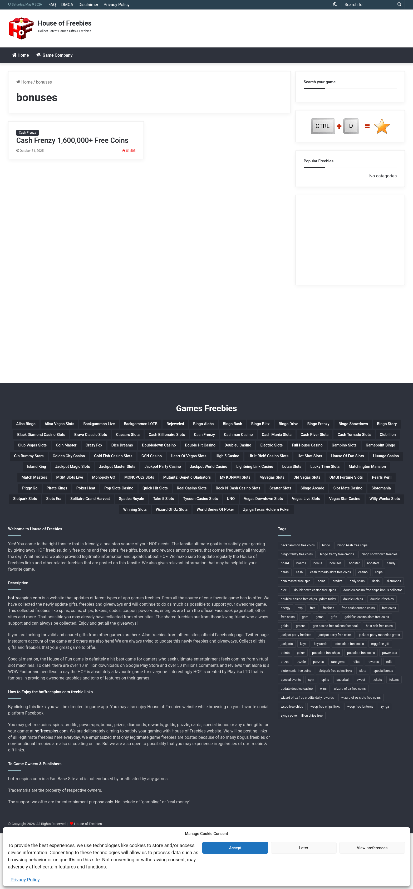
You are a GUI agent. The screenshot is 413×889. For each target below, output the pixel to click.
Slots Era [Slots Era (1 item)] (318, 539)
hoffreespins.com (24, 653)
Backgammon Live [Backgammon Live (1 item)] (130, 425)
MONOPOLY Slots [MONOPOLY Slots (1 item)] (140, 514)
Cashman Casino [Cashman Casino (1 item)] (86, 450)
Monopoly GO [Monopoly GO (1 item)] (93, 514)
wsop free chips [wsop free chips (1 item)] (292, 762)
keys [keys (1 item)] (303, 699)
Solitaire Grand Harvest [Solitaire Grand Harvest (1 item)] (366, 539)
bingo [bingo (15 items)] (326, 601)
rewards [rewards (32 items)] (373, 717)
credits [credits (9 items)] (337, 637)
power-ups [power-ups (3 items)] (389, 708)
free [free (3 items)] (313, 663)
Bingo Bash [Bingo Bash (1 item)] (306, 425)
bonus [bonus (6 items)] (317, 619)
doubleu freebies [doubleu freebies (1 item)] (382, 655)
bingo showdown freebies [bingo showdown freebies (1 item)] (379, 610)
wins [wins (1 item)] (323, 744)
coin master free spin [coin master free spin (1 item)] (296, 637)
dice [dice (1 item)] (284, 646)
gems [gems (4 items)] (319, 672)
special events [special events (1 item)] (291, 735)
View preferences (372, 848)
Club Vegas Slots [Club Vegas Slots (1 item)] (327, 450)
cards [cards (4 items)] (285, 628)
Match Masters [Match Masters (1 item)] (374, 501)
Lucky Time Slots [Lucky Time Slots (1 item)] (263, 501)
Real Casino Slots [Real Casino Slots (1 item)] (355, 526)
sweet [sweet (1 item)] (361, 735)
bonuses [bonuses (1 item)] (336, 619)
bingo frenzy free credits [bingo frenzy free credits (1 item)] (337, 610)
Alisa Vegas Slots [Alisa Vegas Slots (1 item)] (77, 425)
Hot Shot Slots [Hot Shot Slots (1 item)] (110, 488)
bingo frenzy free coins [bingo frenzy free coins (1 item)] (297, 610)
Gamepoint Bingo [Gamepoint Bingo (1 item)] (50, 476)
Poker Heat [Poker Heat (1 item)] (215, 526)
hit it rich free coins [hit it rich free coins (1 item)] (379, 681)
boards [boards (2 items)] (301, 619)
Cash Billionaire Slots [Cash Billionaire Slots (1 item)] (360, 438)
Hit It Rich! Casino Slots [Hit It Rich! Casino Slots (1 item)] (55, 488)
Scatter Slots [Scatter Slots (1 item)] (106, 539)
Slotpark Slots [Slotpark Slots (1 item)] (280, 539)
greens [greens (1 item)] (301, 681)
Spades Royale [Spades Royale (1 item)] (36, 551)
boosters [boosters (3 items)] (373, 619)
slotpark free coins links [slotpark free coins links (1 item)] (335, 726)
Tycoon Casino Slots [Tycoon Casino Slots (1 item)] (128, 551)
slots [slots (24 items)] (362, 726)
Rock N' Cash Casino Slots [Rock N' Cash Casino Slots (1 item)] (50, 539)
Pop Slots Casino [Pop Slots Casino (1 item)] (259, 526)
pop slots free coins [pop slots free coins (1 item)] (361, 708)
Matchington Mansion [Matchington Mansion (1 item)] (320, 501)
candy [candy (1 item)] (391, 619)
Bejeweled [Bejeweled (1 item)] (231, 425)
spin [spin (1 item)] (311, 735)
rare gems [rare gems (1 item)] (338, 717)
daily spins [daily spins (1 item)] (357, 637)
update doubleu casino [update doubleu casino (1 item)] (297, 744)
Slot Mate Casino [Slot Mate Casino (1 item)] (196, 539)
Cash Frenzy (27, 132)
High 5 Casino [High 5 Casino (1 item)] (366, 476)
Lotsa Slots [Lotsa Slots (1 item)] (219, 501)
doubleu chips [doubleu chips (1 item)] (353, 655)
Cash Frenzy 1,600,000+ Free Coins (72, 140)
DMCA (67, 4)
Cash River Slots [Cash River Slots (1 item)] (188, 450)
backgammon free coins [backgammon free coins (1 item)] (298, 601)
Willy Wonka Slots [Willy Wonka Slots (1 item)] (373, 551)
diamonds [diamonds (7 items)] (394, 637)
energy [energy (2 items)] (285, 663)
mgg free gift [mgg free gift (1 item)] (380, 699)
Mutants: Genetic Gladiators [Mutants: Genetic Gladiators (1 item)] (205, 514)
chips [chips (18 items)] (379, 628)
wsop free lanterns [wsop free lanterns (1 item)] (360, 762)
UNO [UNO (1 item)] (168, 551)
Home (20, 55)
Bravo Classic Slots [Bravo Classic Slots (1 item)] (258, 438)
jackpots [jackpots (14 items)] (287, 699)
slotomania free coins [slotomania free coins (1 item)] (296, 726)
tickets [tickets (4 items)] (377, 735)
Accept (235, 848)
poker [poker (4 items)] (301, 708)
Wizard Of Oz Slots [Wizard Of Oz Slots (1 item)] (159, 564)
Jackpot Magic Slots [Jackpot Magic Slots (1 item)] (301, 488)
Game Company (54, 55)
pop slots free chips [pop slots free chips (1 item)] (326, 708)
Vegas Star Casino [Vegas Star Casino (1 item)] (319, 551)
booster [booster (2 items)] (354, 619)
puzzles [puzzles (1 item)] (318, 717)
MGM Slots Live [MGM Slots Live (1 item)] (48, 514)
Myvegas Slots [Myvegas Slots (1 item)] (318, 514)
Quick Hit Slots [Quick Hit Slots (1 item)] (306, 526)
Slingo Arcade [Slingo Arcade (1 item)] (148, 539)
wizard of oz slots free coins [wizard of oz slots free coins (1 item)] (361, 753)
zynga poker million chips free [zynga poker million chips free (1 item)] (302, 771)
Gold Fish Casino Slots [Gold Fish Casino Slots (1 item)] (214, 476)
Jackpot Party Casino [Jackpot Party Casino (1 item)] (46, 501)
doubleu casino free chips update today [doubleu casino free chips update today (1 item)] (308, 655)
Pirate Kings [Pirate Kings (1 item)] (177, 526)
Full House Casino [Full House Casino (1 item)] (320, 463)
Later (303, 848)
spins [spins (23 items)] (325, 735)
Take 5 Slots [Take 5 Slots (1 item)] (78, 551)
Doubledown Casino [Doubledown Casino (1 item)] (123, 463)
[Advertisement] (274, 26)
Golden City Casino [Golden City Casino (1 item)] (155, 476)
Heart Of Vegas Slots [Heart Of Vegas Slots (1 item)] (315, 476)
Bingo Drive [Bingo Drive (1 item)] (380, 425)
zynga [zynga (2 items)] (385, 762)
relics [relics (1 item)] (356, 717)
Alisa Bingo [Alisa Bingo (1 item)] (32, 425)
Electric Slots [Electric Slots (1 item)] (273, 463)
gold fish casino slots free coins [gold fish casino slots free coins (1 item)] (367, 672)
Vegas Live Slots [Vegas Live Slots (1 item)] (268, 551)
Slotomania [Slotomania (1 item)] (240, 539)
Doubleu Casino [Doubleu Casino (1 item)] (228, 463)
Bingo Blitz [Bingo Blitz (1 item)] (343, 425)
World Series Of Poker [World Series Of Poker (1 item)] (218, 564)
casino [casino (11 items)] (362, 628)
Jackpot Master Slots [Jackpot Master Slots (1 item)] (361, 488)
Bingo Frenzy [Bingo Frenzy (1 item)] (43, 438)
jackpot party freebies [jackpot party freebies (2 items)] (296, 690)
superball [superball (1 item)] (342, 735)
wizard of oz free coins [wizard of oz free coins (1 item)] (350, 744)
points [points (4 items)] (285, 708)
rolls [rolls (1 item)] (389, 717)
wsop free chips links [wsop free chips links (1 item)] (325, 762)
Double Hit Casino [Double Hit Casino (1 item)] (179, 463)
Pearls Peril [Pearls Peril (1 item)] (107, 526)
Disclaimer (88, 4)
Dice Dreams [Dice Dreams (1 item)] (75, 463)
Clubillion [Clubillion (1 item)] (285, 450)
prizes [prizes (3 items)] (285, 717)
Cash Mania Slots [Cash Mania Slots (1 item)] (137, 450)
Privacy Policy (25, 879)
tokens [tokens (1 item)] (394, 735)
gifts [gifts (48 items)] (334, 672)
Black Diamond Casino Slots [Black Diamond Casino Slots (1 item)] (192, 438)
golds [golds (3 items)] (284, 681)
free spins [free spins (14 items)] (288, 672)
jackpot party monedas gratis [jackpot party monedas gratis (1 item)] (379, 690)
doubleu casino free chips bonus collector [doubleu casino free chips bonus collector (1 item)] (372, 646)
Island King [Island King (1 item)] (253, 488)
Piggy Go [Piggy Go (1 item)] (141, 526)
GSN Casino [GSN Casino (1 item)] (266, 476)
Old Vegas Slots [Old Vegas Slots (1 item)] (365, 514)
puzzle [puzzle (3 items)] (301, 717)
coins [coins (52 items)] (322, 637)
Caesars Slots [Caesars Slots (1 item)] (308, 438)
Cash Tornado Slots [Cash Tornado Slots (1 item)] (241, 450)
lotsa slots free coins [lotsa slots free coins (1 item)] (349, 699)
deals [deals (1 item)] (376, 637)
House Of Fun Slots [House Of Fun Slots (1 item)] (160, 488)
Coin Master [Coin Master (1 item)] (371, 450)
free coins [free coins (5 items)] (389, 663)
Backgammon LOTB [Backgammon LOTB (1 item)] (185, 425)
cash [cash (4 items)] (299, 628)
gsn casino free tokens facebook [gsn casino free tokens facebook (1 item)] (335, 681)
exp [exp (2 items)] (300, 663)
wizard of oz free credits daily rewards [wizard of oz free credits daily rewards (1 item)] (307, 753)
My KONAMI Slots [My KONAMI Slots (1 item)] (269, 514)
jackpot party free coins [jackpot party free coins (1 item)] (335, 690)
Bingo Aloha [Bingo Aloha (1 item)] (268, 425)
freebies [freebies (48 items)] (328, 663)
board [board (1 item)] (285, 619)
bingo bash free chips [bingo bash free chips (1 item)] (352, 601)
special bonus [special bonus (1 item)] (383, 726)
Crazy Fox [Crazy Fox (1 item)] (37, 463)
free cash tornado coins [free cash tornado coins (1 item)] (358, 663)
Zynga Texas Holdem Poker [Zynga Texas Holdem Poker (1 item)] (286, 564)
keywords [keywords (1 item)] (320, 699)
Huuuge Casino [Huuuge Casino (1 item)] (212, 488)
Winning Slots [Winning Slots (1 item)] (110, 564)
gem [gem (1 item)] (305, 672)
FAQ (52, 4)
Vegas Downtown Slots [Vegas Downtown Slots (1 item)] (211, 551)
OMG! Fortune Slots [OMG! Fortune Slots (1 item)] (60, 526)
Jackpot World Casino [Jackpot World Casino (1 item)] (108, 501)
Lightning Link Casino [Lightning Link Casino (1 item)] (170, 501)
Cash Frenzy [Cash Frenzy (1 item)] (41, 450)
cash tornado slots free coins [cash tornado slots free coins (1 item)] (330, 628)
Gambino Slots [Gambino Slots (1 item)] (369, 463)
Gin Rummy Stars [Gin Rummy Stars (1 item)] (101, 476)
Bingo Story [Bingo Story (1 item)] (134, 438)
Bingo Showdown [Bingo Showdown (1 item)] (89, 438)
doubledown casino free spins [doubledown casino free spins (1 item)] (315, 646)
